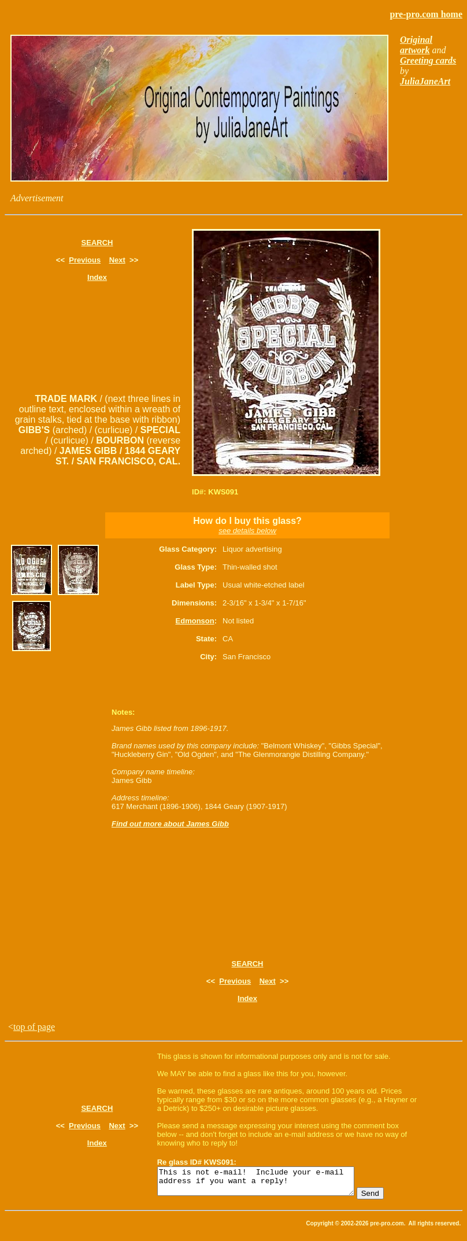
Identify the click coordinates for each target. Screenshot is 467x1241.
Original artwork (416, 45)
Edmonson (195, 620)
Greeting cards (428, 60)
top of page (34, 1027)
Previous (85, 260)
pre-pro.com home (426, 14)
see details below (247, 530)
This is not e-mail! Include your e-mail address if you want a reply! (267, 1183)
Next (117, 260)
